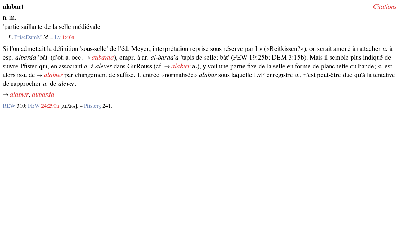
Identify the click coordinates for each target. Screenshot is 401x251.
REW (9, 106)
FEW (34, 106)
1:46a (68, 37)
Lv (58, 37)
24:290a (50, 106)
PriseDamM (28, 37)
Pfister (92, 106)
